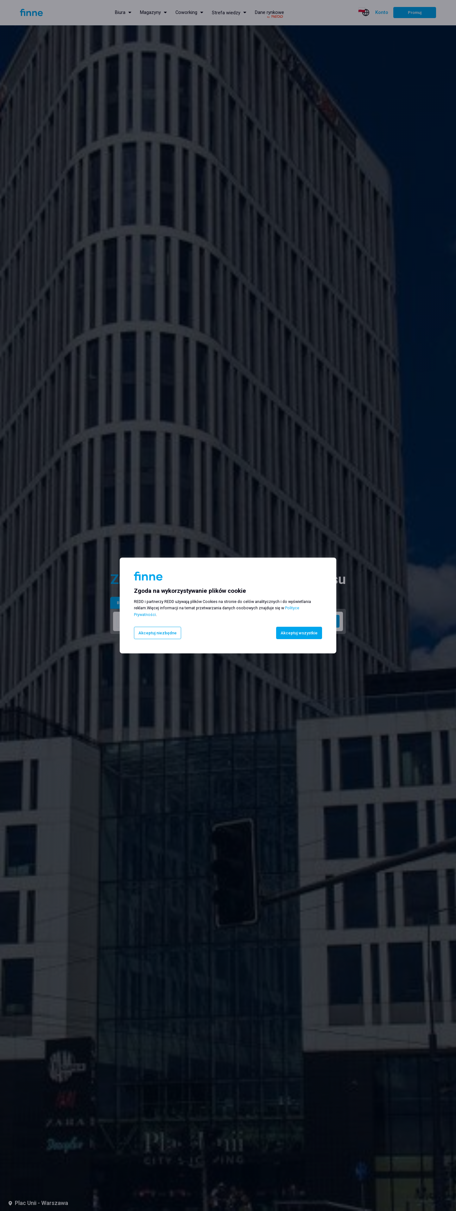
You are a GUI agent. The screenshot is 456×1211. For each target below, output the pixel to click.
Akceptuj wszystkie (297, 633)
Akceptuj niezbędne (159, 633)
